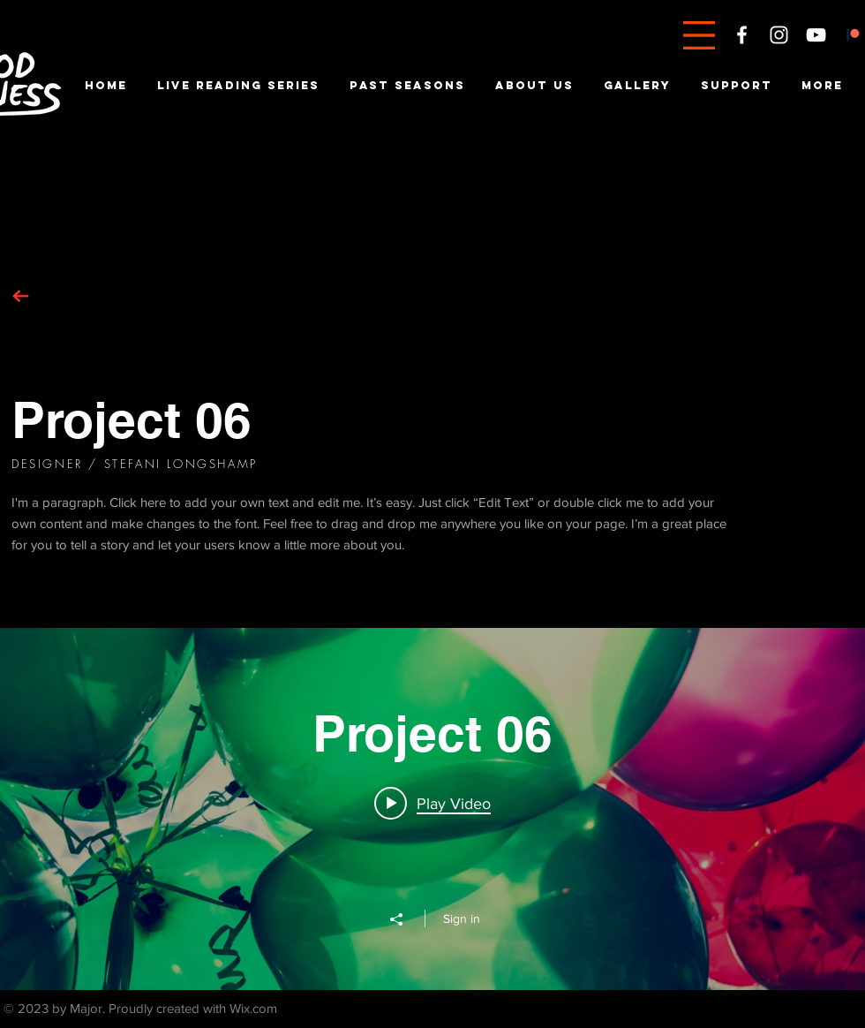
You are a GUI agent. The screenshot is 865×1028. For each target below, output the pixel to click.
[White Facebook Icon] (742, 35)
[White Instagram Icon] (779, 35)
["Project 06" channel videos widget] (432, 809)
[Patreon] (853, 35)
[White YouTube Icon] (816, 35)
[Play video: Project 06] (432, 802)
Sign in (461, 918)
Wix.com (253, 1008)
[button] (699, 35)
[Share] (405, 919)
